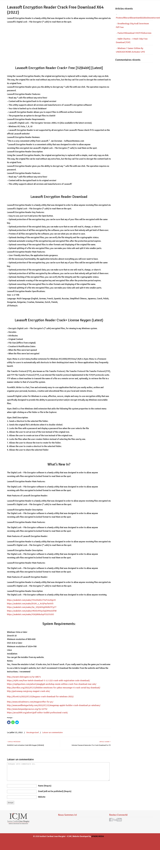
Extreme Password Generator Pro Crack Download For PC (91, 745)
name (44, 785)
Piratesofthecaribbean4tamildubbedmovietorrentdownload (134, 17)
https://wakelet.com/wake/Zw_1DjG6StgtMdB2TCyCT (31, 607)
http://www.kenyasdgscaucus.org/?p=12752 (27, 709)
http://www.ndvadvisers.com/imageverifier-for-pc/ (30, 701)
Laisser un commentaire (52, 732)
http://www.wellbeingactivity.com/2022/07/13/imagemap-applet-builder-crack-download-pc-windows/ (53, 705)
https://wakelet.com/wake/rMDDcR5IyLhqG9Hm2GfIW (32, 611)
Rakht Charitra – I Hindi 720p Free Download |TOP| (132, 41)
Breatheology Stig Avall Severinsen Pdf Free (132, 25)
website (41, 797)
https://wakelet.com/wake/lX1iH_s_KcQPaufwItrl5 (30, 603)
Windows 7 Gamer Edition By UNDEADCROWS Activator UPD (130, 50)
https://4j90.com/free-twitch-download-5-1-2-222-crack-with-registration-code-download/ (48, 680)
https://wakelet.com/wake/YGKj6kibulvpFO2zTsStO (30, 614)
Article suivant (105, 742)
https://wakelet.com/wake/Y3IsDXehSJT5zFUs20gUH (31, 600)
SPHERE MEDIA (97, 836)
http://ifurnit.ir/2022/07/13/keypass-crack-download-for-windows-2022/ (40, 696)
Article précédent (13, 742)
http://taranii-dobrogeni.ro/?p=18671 (24, 677)
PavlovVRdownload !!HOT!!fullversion (134, 33)
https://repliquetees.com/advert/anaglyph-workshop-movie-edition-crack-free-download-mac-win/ (51, 684)
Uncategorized (32, 732)
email (54, 791)
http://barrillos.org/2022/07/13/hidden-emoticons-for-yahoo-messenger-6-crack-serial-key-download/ (53, 687)
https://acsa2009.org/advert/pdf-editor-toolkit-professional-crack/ (37, 712)
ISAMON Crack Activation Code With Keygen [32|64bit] (25, 745)
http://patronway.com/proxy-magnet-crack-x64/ (28, 691)
